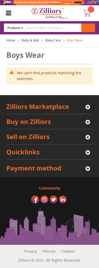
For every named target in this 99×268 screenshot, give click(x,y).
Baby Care (53, 40)
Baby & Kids (30, 40)
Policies (49, 251)
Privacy (30, 251)
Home (10, 40)
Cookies (68, 251)
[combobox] (58, 28)
